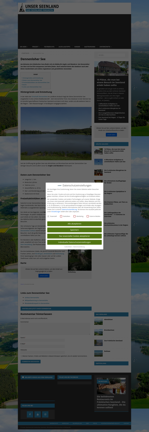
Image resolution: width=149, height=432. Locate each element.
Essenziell (52, 216)
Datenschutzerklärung (69, 209)
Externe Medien (93, 216)
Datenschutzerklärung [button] (79, 247)
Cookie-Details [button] (68, 247)
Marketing (78, 216)
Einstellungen (56, 212)
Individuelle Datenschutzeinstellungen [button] (74, 242)
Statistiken (65, 216)
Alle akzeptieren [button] (74, 223)
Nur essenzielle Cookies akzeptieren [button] (74, 236)
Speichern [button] (74, 230)
